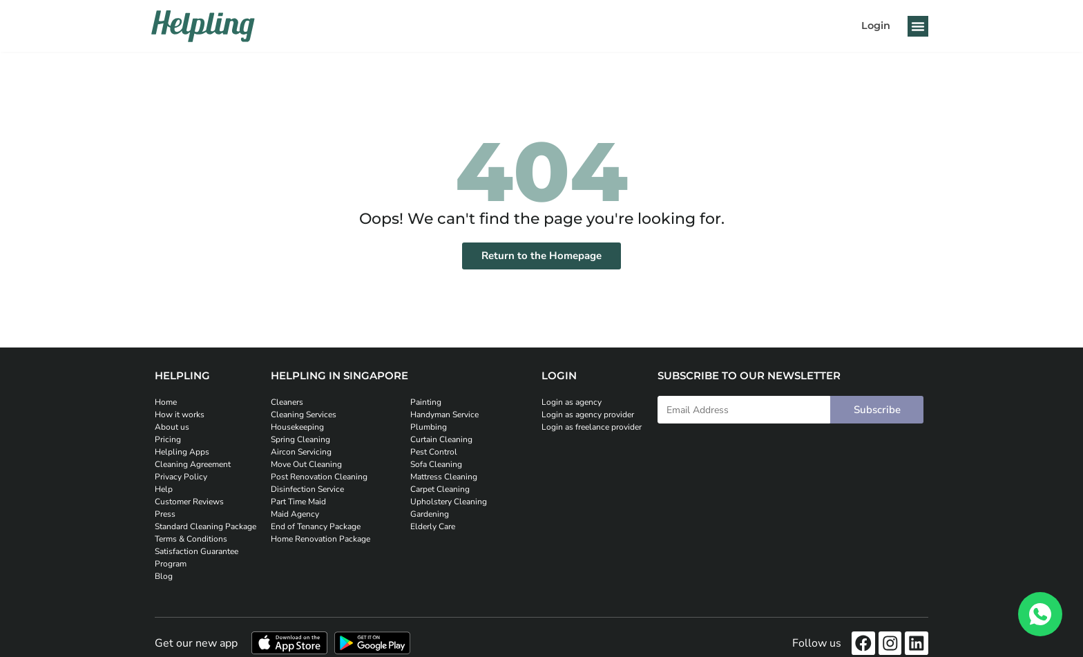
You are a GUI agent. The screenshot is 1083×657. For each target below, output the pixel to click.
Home (166, 402)
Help (164, 489)
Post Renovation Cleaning (319, 476)
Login (875, 25)
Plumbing (428, 426)
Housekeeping (297, 426)
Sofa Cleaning (436, 464)
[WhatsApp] (1040, 614)
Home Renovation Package (320, 538)
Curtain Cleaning (441, 439)
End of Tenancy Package (316, 526)
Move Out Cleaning (306, 464)
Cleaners (287, 402)
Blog (164, 576)
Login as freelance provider (592, 426)
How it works (179, 414)
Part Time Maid (298, 501)
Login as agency (572, 402)
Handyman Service (444, 414)
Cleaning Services (303, 414)
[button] (918, 26)
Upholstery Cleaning (448, 501)
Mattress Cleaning (443, 476)
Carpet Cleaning (440, 489)
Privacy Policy (181, 476)
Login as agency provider (588, 414)
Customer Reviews (189, 501)
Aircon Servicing (301, 451)
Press (165, 514)
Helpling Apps (182, 451)
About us (172, 426)
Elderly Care (432, 526)
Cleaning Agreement (193, 464)
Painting (425, 402)
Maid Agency (295, 514)
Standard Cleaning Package (205, 526)
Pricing (168, 439)
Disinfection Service (307, 489)
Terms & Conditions (191, 538)
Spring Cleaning (300, 439)
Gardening (429, 514)
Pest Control (433, 451)
